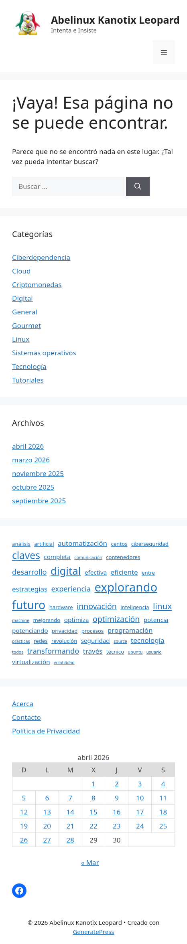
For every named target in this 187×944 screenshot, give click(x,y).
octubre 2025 (33, 487)
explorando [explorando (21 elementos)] (125, 587)
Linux (20, 339)
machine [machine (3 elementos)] (20, 620)
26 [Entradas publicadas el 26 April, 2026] (24, 840)
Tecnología (29, 366)
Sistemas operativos (44, 352)
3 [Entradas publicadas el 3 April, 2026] (140, 783)
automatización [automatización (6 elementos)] (82, 543)
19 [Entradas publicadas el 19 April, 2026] (24, 826)
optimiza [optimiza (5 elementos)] (76, 620)
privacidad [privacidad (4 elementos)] (64, 630)
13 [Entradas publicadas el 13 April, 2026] (47, 811)
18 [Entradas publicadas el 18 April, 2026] (163, 811)
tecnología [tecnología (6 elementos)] (148, 640)
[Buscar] (138, 186)
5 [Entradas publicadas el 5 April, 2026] (24, 797)
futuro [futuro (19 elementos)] (28, 604)
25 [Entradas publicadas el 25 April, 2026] (163, 826)
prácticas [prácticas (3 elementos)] (21, 641)
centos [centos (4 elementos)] (119, 543)
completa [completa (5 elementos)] (57, 557)
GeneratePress (93, 932)
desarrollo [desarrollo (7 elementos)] (29, 572)
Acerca (22, 703)
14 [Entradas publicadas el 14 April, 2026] (70, 811)
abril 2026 (28, 446)
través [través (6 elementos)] (93, 651)
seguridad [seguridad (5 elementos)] (95, 640)
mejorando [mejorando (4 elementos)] (46, 620)
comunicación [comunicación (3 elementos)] (88, 557)
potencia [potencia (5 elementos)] (156, 620)
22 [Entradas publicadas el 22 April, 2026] (93, 826)
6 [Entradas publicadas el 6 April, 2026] (47, 797)
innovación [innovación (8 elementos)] (97, 606)
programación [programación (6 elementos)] (130, 630)
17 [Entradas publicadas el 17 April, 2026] (140, 811)
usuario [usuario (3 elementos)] (154, 652)
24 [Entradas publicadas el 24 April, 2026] (140, 826)
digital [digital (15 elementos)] (66, 570)
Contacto (26, 717)
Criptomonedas (36, 284)
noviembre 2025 (38, 473)
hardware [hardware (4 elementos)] (61, 607)
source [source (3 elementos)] (120, 641)
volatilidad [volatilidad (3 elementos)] (64, 662)
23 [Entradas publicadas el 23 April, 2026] (116, 826)
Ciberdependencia (41, 257)
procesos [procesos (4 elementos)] (92, 630)
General (24, 311)
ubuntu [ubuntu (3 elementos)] (135, 652)
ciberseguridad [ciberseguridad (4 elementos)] (150, 543)
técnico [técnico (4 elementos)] (115, 651)
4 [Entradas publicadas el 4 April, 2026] (163, 783)
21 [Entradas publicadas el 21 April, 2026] (70, 826)
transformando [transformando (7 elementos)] (53, 651)
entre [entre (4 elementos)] (148, 572)
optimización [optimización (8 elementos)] (116, 619)
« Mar (90, 862)
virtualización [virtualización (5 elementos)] (31, 662)
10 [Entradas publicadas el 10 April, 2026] (140, 797)
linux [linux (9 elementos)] (162, 606)
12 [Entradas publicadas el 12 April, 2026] (24, 811)
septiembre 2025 (39, 500)
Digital (22, 298)
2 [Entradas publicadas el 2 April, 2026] (117, 783)
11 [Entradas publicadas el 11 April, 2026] (163, 797)
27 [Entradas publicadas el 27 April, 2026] (47, 840)
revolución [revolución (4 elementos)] (64, 640)
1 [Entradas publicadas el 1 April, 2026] (93, 783)
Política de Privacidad (46, 730)
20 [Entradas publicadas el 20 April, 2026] (47, 826)
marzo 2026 (31, 459)
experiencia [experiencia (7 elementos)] (71, 589)
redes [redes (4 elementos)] (40, 640)
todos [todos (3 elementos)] (17, 652)
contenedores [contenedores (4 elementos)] (123, 557)
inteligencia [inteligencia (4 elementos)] (134, 607)
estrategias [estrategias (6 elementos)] (29, 589)
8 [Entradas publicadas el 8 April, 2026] (93, 797)
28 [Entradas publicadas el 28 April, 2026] (70, 840)
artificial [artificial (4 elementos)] (44, 543)
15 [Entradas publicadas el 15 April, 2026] (93, 811)
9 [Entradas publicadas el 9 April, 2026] (117, 797)
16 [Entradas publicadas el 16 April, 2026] (116, 811)
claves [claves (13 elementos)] (26, 555)
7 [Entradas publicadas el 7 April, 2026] (70, 797)
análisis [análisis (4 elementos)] (21, 543)
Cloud (21, 271)
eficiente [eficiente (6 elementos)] (124, 572)
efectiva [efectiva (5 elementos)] (96, 572)
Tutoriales (28, 380)
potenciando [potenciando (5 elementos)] (30, 630)
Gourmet (26, 325)
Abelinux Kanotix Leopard (115, 19)
